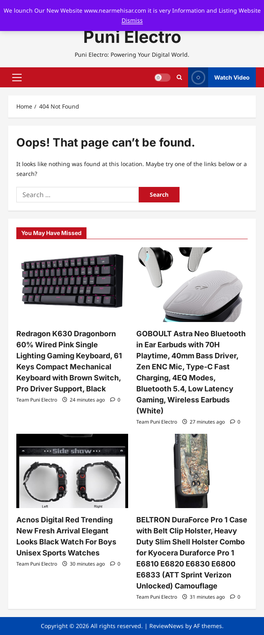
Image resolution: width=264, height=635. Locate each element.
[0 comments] (115, 399)
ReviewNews (166, 626)
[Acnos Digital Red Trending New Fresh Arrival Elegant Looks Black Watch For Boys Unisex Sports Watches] (72, 471)
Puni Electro (132, 37)
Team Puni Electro (36, 399)
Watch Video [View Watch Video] (219, 77)
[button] (17, 77)
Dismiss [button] (132, 20)
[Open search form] (179, 77)
